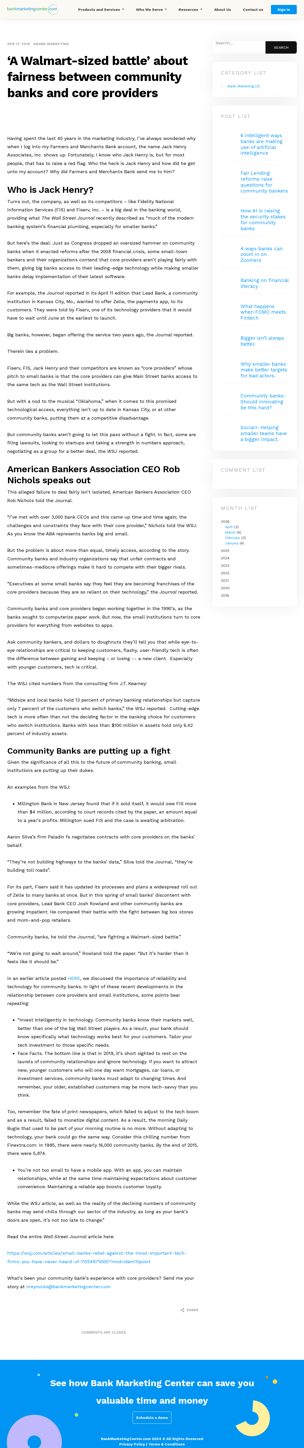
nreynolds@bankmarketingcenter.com (68, 1286)
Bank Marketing (52, 44)
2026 (255, 532)
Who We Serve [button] (150, 9)
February (232, 538)
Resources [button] (189, 9)
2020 (225, 588)
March (230, 532)
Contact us (253, 9)
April (229, 527)
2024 (225, 558)
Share (190, 1310)
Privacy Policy (132, 1444)
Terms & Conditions (166, 1444)
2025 (225, 550)
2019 (225, 595)
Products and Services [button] (99, 9)
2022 (225, 573)
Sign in (283, 9)
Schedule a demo (152, 1418)
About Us (222, 9)
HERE (74, 978)
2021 (225, 580)
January (231, 543)
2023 (225, 565)
